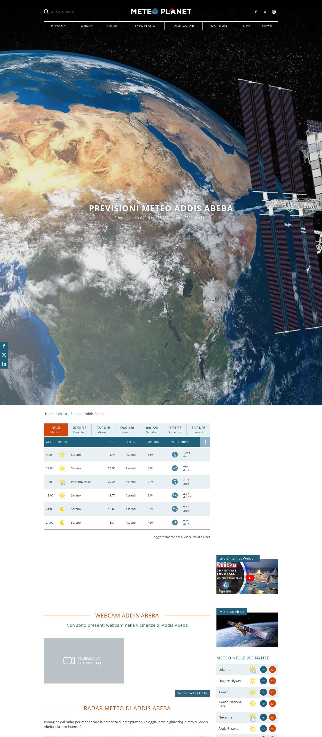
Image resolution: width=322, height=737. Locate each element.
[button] (59, 26)
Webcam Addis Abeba (192, 693)
